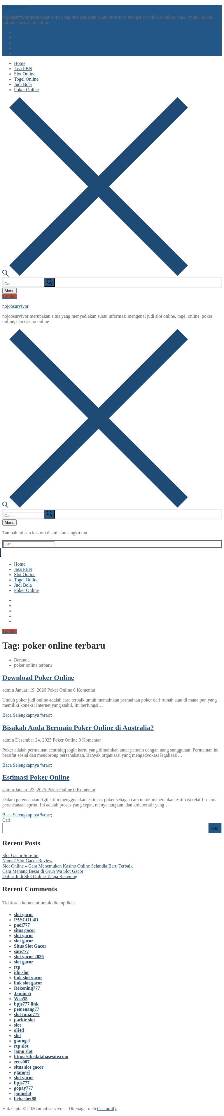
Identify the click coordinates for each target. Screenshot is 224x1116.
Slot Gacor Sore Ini (20, 855)
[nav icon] (9, 291)
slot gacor (23, 914)
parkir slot (24, 1019)
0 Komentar (83, 689)
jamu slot (23, 1051)
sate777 (21, 951)
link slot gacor (28, 977)
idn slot (21, 972)
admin (8, 689)
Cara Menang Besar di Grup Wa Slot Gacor (42, 871)
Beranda (21, 659)
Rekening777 (27, 988)
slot (17, 1024)
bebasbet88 (25, 1098)
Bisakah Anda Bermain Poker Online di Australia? (78, 727)
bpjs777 (21, 1082)
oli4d (19, 1030)
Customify (107, 1108)
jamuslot (23, 1093)
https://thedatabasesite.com (41, 1056)
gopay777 (23, 1088)
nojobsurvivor (15, 7)
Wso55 (20, 998)
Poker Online (59, 689)
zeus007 (21, 1061)
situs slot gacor (28, 1067)
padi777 (22, 924)
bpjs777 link (26, 1003)
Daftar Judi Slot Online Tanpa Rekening (39, 876)
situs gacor (24, 930)
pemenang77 (26, 1009)
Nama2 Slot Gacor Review (27, 860)
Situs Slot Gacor (30, 946)
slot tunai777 (27, 1014)
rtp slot (21, 1046)
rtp (17, 967)
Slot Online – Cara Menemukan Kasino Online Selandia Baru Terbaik (67, 865)
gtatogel (22, 1040)
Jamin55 (22, 993)
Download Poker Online (38, 677)
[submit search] (49, 282)
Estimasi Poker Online (35, 777)
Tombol (9, 296)
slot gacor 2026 (29, 956)
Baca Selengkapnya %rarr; (27, 715)
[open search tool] (95, 274)
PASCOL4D (26, 919)
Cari (6, 820)
